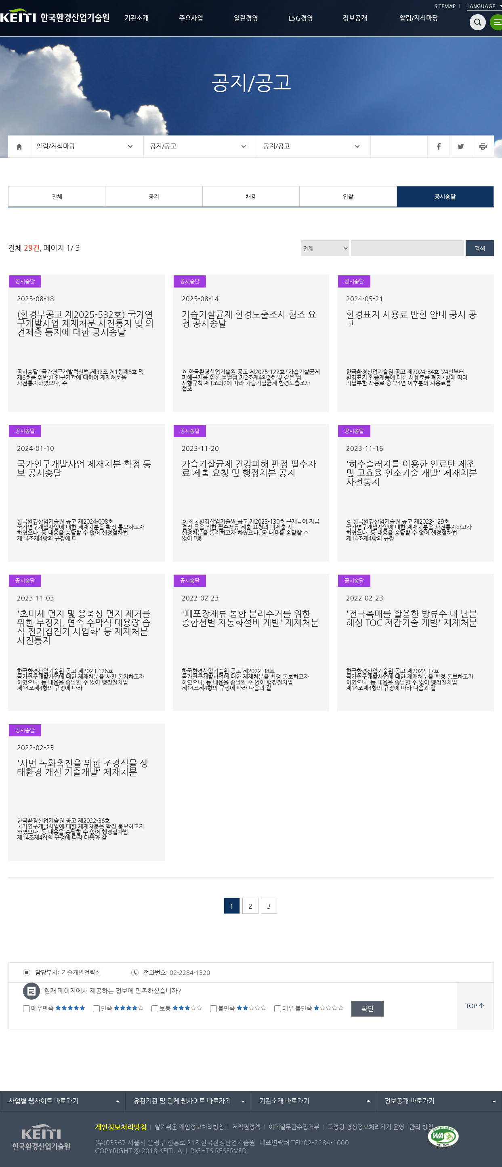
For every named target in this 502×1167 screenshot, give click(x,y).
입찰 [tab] (348, 196)
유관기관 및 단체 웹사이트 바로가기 (182, 1101)
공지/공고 (163, 146)
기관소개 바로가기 (284, 1101)
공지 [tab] (154, 196)
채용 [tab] (251, 196)
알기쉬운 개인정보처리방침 (189, 1127)
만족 (122, 1008)
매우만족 (58, 1008)
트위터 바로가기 (460, 146)
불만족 (242, 1008)
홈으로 (19, 146)
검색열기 (478, 22)
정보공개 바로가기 (409, 1101)
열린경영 (246, 18)
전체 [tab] (57, 196)
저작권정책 (246, 1127)
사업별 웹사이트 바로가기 (43, 1101)
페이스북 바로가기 (438, 146)
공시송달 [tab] (445, 196)
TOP (471, 1005)
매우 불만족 (313, 1008)
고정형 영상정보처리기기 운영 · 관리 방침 (380, 1127)
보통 (181, 1008)
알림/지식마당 (418, 18)
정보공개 (355, 18)
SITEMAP (445, 6)
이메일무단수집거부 (294, 1127)
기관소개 (136, 18)
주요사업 (191, 18)
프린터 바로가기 (483, 146)
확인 (367, 1009)
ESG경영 (300, 18)
